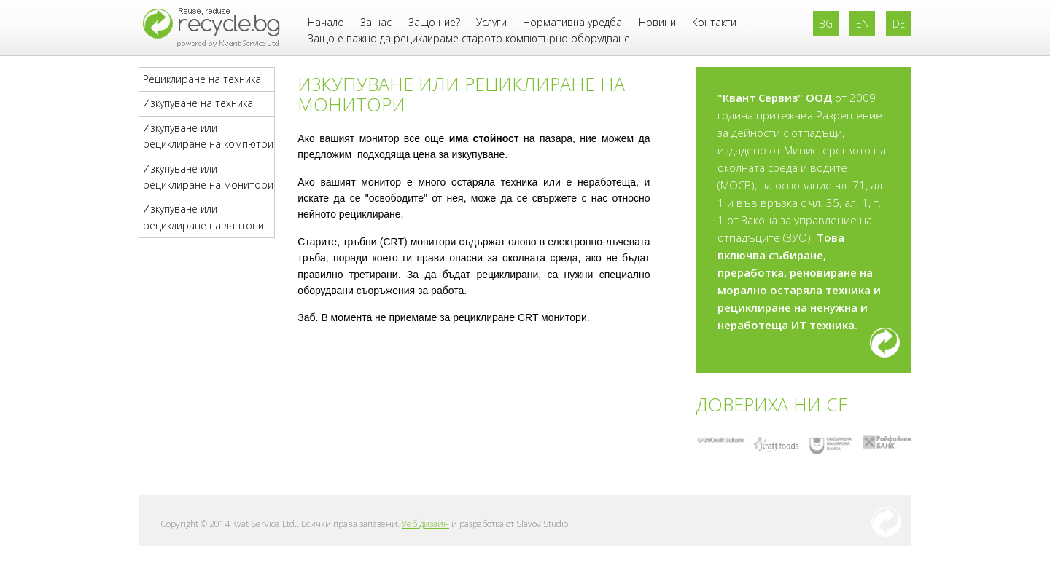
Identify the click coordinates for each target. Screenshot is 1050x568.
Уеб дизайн (425, 524)
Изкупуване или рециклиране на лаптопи (203, 217)
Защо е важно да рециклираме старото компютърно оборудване (469, 38)
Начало (326, 22)
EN (862, 24)
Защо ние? (434, 22)
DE (899, 24)
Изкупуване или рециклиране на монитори (208, 177)
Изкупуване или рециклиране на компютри (208, 136)
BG (826, 24)
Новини (657, 22)
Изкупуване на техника (198, 103)
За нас (376, 22)
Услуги (491, 22)
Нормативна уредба (572, 22)
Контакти (714, 22)
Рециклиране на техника (202, 79)
